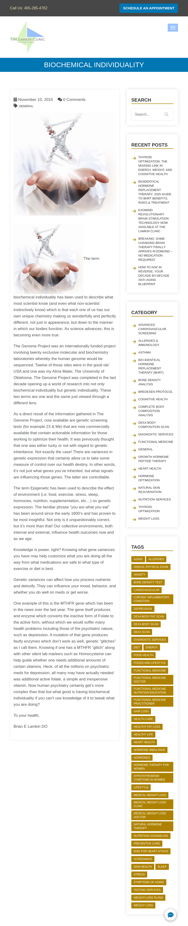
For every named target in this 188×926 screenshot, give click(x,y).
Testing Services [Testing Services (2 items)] (147, 890)
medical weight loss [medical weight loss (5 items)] (150, 795)
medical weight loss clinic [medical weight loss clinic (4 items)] (150, 804)
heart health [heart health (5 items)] (144, 742)
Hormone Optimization (149, 478)
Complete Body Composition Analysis (151, 411)
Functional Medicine (155, 442)
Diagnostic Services (155, 434)
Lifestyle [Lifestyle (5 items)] (141, 787)
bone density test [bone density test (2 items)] (148, 582)
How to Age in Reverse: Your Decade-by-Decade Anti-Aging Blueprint (153, 275)
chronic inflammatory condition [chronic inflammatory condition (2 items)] (151, 599)
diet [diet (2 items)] (137, 647)
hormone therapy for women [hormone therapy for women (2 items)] (151, 766)
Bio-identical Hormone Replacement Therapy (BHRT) (151, 366)
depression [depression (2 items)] (143, 608)
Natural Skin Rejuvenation (149, 490)
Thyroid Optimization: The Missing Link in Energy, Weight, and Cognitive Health (155, 165)
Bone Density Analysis (149, 382)
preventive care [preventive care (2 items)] (147, 843)
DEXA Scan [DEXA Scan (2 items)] (142, 632)
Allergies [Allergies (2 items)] (156, 559)
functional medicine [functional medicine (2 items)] (150, 670)
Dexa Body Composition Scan (153, 425)
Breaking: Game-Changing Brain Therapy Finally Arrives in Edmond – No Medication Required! (155, 249)
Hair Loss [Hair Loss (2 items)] (141, 711)
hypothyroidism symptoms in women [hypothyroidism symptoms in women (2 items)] (149, 777)
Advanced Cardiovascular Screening (152, 329)
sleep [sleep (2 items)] (162, 866)
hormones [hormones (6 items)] (142, 757)
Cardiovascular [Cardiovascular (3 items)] (146, 590)
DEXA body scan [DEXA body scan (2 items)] (146, 624)
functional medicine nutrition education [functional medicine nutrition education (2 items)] (150, 690)
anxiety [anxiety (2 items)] (140, 574)
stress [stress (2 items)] (139, 874)
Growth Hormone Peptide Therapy (153, 459)
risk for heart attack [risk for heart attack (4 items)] (151, 851)
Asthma (144, 352)
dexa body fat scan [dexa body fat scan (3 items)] (149, 616)
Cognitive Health (152, 399)
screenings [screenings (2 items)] (143, 859)
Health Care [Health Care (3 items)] (143, 719)
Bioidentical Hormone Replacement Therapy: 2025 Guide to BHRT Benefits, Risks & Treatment (154, 192)
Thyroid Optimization (149, 509)
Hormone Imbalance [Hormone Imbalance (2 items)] (149, 750)
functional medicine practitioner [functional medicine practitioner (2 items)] (150, 701)
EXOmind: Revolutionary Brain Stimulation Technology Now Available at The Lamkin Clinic (153, 220)
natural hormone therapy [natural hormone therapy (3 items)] (148, 826)
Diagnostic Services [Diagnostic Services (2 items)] (150, 639)
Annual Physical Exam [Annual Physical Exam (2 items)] (151, 567)
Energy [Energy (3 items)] (152, 647)
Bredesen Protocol (155, 391)
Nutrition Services (154, 499)
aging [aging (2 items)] (138, 559)
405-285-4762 (35, 8)
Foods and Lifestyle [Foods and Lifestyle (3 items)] (150, 663)
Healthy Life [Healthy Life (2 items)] (143, 734)
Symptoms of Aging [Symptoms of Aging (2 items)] (149, 882)
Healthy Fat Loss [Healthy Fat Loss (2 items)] (147, 726)
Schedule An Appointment (148, 8)
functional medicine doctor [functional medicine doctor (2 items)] (150, 679)
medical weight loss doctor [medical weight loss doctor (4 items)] (150, 815)
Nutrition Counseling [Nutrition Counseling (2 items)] (151, 836)
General (26, 106)
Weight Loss (148, 518)
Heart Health (149, 468)
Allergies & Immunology (148, 343)
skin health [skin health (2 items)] (143, 866)
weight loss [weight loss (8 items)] (143, 905)
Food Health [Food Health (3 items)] (143, 655)
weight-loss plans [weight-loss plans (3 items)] (148, 897)
